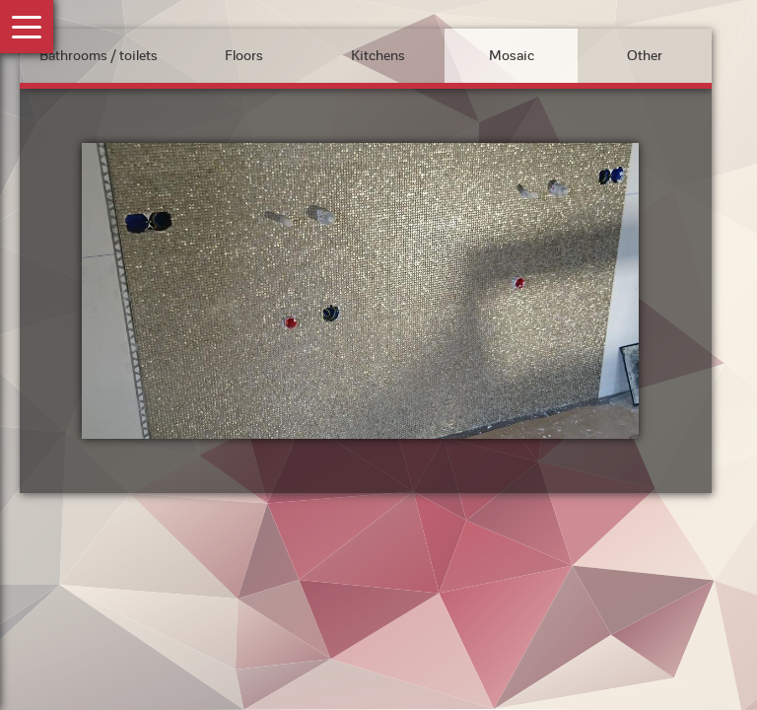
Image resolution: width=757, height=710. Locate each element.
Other (644, 55)
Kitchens (378, 55)
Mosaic (511, 55)
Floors (244, 55)
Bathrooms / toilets (98, 55)
